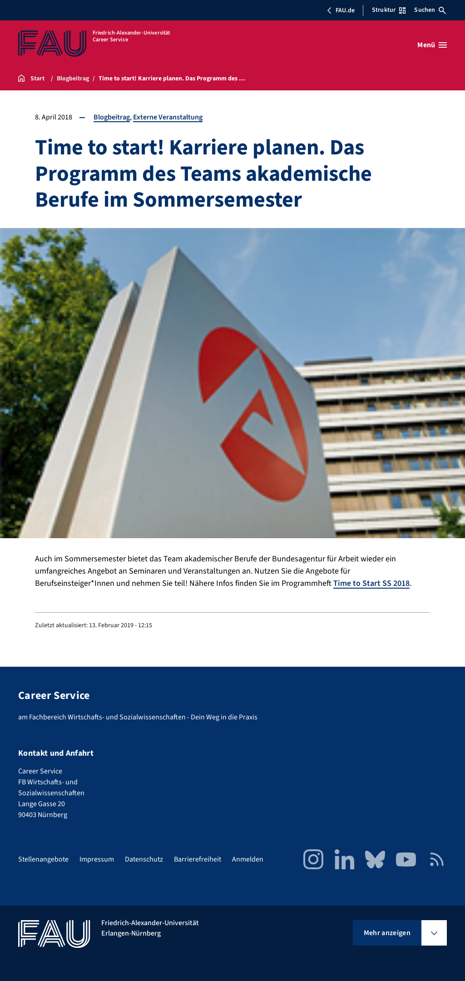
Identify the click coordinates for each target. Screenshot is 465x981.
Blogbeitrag (112, 117)
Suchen (430, 10)
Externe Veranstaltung (168, 117)
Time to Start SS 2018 (371, 583)
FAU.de (340, 10)
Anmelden (247, 859)
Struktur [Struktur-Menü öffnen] (389, 10)
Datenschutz (144, 859)
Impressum (96, 859)
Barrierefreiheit (197, 859)
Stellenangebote (43, 859)
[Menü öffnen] (432, 45)
